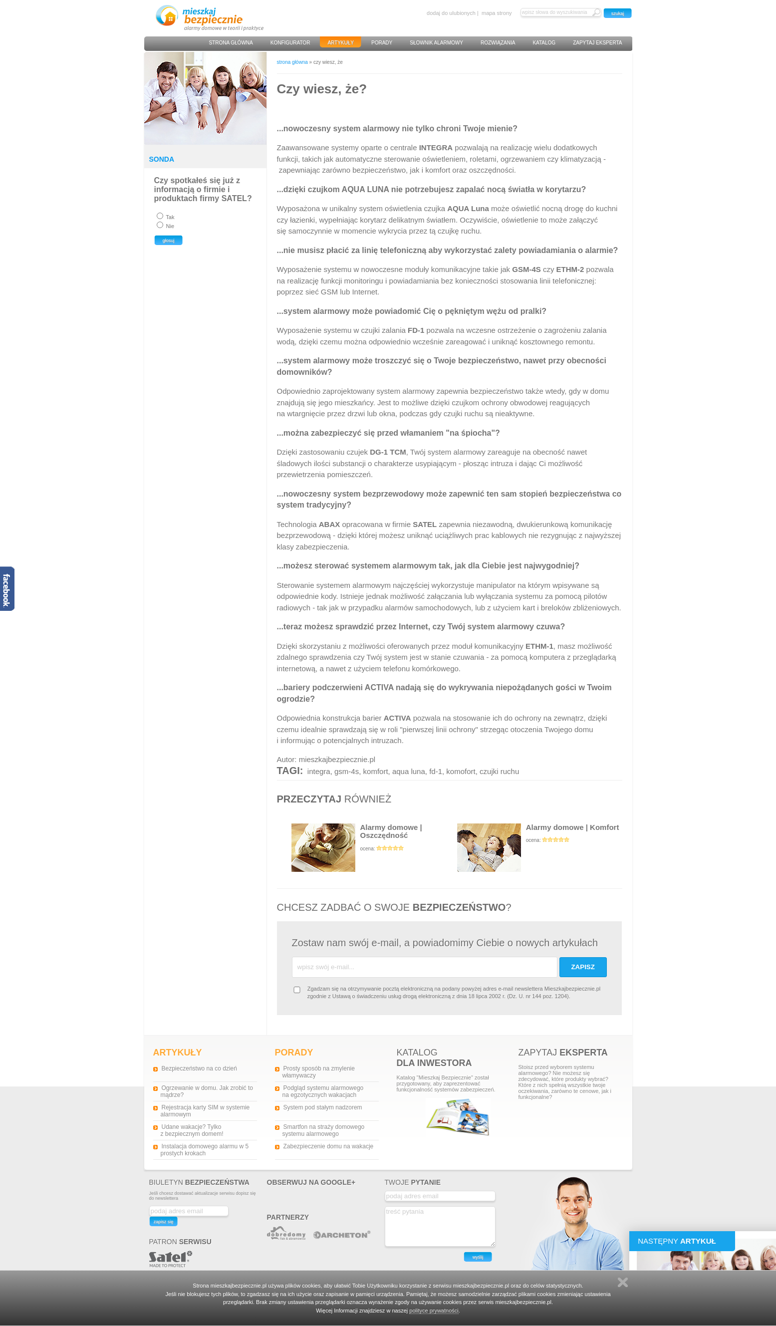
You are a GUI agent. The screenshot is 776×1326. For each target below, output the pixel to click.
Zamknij (623, 1282)
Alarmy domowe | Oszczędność (374, 847)
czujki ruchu (499, 771)
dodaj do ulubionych (451, 13)
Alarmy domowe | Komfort (540, 847)
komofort (460, 771)
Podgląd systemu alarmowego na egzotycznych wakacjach (323, 1091)
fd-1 (435, 771)
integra (318, 771)
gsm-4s (346, 771)
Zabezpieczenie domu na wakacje (328, 1146)
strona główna (292, 62)
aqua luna (408, 771)
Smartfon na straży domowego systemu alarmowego (323, 1130)
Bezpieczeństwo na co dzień (199, 1068)
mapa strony (497, 13)
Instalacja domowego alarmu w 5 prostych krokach (205, 1150)
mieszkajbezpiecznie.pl (337, 759)
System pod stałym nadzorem (322, 1107)
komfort (375, 771)
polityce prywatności (433, 1311)
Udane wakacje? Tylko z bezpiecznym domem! (192, 1130)
